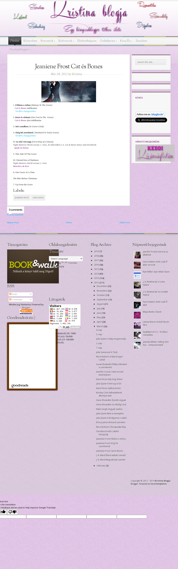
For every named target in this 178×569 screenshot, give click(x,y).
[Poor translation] (12, 512)
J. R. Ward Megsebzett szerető (110, 459)
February (101, 465)
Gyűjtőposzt (108, 41)
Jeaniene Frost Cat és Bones (109, 451)
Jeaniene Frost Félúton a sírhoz (111, 439)
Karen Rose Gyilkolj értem (108, 388)
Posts (13, 294)
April (99, 322)
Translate (69, 263)
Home (69, 222)
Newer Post (12, 222)
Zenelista (141, 41)
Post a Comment (15, 214)
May (99, 317)
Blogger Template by (149, 484)
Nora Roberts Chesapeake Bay (111, 427)
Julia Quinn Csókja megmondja (111, 339)
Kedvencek (66, 41)
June (99, 313)
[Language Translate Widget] (66, 258)
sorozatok (38, 198)
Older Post (124, 222)
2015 (96, 269)
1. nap (99, 348)
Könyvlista (30, 41)
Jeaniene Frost (22, 198)
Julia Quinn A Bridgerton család (111, 418)
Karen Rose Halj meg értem (109, 379)
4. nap (99, 330)
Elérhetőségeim (87, 41)
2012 (96, 282)
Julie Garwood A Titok (106, 352)
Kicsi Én (126, 41)
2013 (96, 278)
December (102, 286)
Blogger (26, 307)
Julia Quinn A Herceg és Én (108, 383)
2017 (96, 260)
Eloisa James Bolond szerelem (110, 422)
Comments (15, 299)
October (101, 295)
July (99, 308)
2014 (96, 274)
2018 (96, 256)
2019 (96, 251)
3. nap (99, 334)
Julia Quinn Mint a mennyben (110, 413)
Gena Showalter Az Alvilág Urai (111, 404)
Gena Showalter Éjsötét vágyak (111, 400)
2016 (96, 265)
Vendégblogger (20, 49)
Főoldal (14, 41)
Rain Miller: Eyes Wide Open (156, 271)
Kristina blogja (162, 481)
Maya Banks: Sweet (152, 312)
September (102, 299)
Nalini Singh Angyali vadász (109, 409)
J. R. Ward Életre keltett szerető (110, 455)
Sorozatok (47, 41)
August (100, 304)
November (102, 291)
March (100, 326)
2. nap (99, 343)
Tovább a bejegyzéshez (25, 111)
